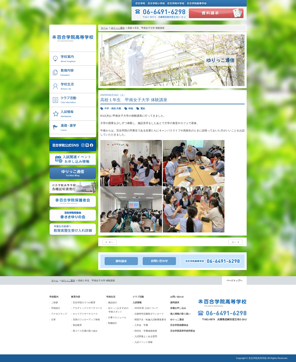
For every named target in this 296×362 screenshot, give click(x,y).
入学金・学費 (141, 325)
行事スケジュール (117, 317)
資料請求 (174, 302)
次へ (234, 242)
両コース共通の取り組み (85, 331)
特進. (131, 108)
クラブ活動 (138, 296)
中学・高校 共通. (112, 108)
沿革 (53, 319)
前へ (111, 242)
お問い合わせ (177, 296)
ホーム (104, 28)
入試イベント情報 (143, 342)
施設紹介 (112, 302)
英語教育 (77, 325)
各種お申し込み (178, 308)
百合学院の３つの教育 (84, 302)
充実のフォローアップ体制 (86, 319)
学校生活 (110, 296)
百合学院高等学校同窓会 (182, 331)
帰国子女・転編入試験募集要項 (150, 319)
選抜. (143, 108)
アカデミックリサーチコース (87, 308)
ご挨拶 (54, 302)
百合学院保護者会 (179, 325)
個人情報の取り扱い (180, 314)
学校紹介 (55, 308)
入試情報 (137, 302)
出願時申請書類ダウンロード (149, 314)
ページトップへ (234, 280)
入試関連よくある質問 (145, 336)
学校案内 (53, 296)
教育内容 (75, 296)
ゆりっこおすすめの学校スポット (118, 310)
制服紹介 (112, 323)
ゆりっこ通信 (118, 28)
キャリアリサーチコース (85, 314)
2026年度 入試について (146, 308)
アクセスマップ (59, 314)
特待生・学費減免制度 (145, 331)
